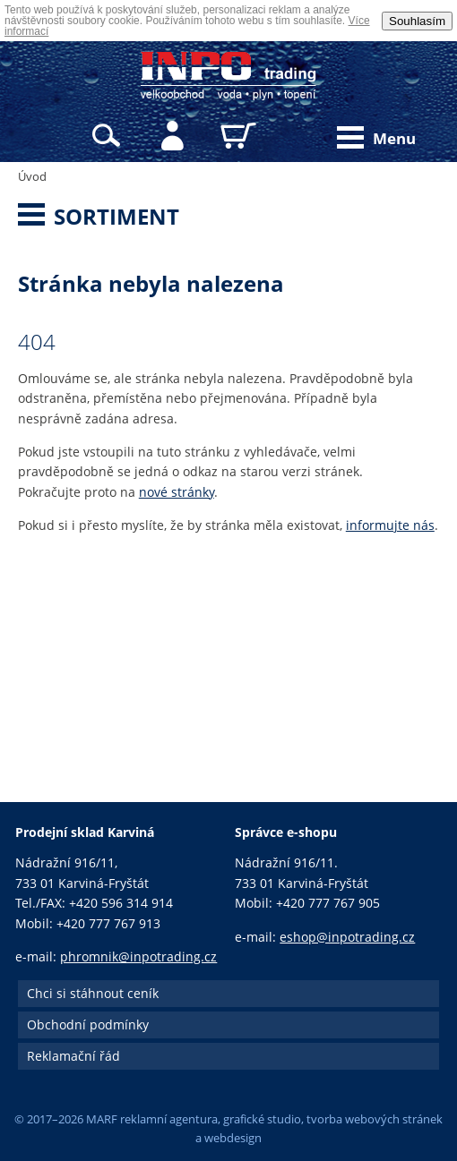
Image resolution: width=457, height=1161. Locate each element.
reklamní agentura (169, 1119)
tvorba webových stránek (374, 1119)
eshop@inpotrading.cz (347, 936)
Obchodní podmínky (88, 1024)
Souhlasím (417, 21)
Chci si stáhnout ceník (93, 993)
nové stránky (176, 491)
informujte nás (390, 525)
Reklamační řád (73, 1055)
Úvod (32, 176)
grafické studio (262, 1119)
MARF (101, 1119)
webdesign (233, 1138)
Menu (376, 137)
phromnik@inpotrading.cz (138, 956)
